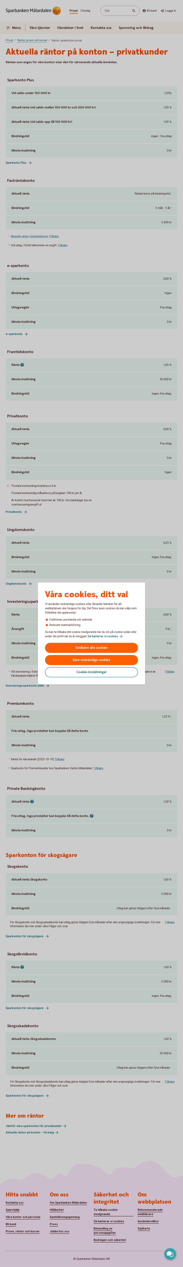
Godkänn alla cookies (91, 648)
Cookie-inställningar (91, 672)
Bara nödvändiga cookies (91, 660)
